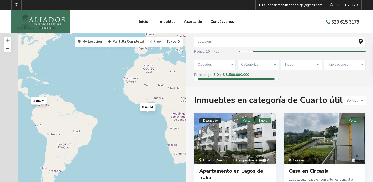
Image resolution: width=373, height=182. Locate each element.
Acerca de (193, 21)
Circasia (299, 160)
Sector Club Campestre (235, 160)
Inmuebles (166, 21)
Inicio (143, 21)
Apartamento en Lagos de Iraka (231, 174)
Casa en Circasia (309, 171)
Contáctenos (222, 21)
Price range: (203, 75)
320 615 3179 (345, 22)
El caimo (209, 160)
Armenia (261, 160)
